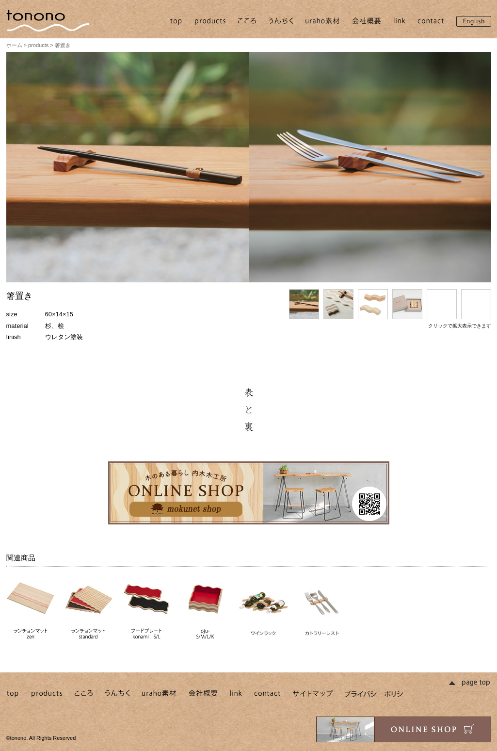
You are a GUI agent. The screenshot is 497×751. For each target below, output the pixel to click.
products (38, 45)
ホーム (14, 45)
